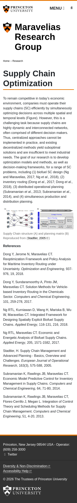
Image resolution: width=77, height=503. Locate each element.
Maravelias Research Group (38, 37)
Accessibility (17, 471)
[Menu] (57, 8)
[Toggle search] (71, 8)
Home (6, 61)
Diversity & (27, 466)
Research (17, 61)
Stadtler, (38, 238)
